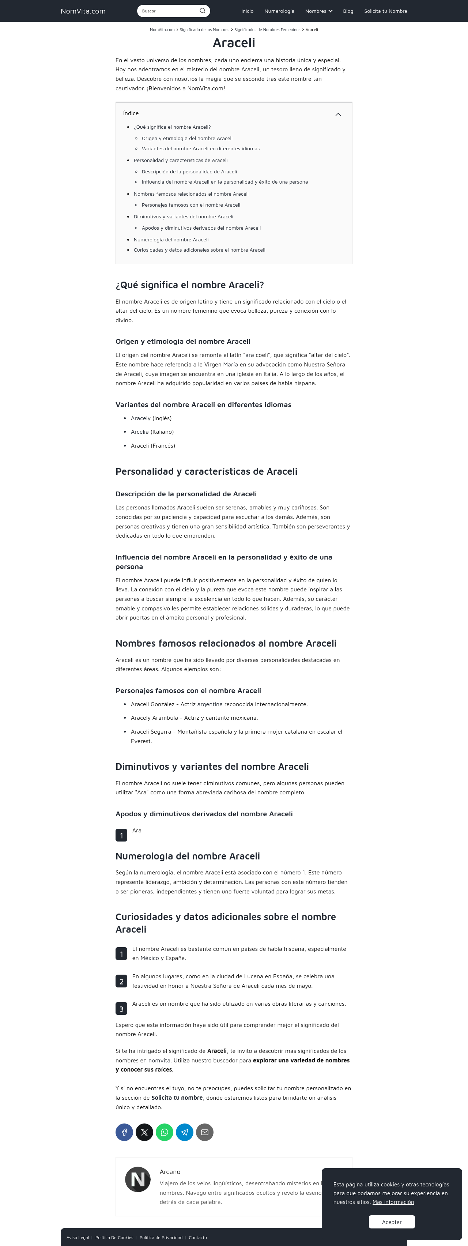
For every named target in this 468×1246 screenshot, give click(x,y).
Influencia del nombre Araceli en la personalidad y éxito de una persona (225, 181)
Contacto (198, 1237)
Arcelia (140, 431)
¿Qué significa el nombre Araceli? (172, 127)
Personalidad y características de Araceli (181, 160)
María (230, 364)
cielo (329, 301)
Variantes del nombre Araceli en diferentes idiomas (201, 148)
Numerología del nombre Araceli (171, 239)
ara (249, 354)
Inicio (248, 11)
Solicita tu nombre (177, 1097)
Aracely (141, 418)
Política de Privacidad (161, 1237)
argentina (210, 704)
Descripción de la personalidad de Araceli (189, 171)
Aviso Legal (78, 1237)
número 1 (292, 872)
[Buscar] (202, 10)
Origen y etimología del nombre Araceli (187, 138)
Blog (348, 11)
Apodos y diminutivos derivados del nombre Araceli (201, 228)
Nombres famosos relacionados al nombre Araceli (191, 194)
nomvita (159, 1060)
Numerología (279, 11)
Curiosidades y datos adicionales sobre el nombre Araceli (199, 249)
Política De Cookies (114, 1237)
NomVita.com (83, 11)
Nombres (315, 11)
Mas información (393, 1201)
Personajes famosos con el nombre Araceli (191, 205)
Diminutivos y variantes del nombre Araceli (183, 216)
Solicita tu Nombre (385, 11)
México (149, 958)
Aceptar (392, 1222)
